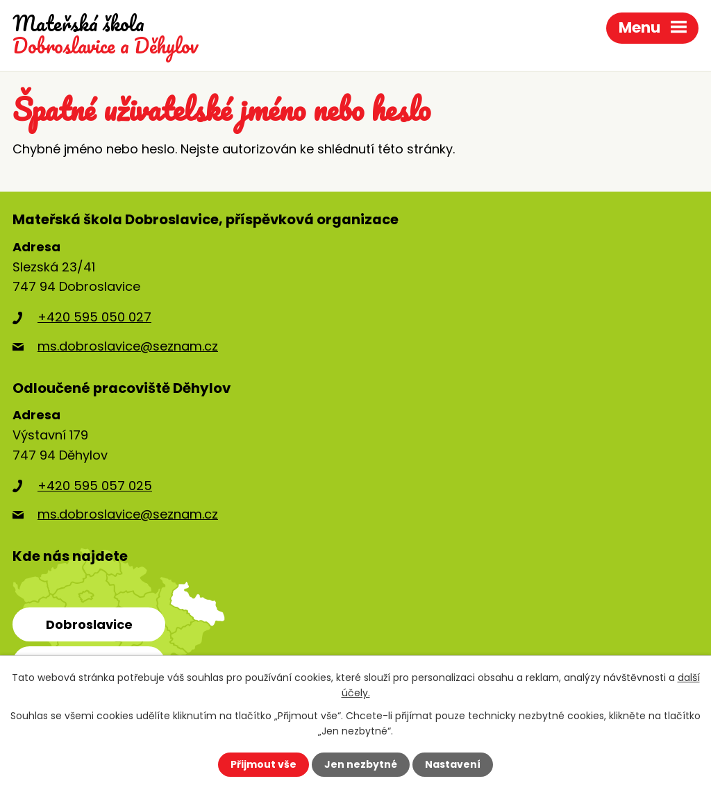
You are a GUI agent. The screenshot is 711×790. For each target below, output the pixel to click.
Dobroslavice (89, 624)
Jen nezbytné (360, 764)
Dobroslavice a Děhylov (105, 35)
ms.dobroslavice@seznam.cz (127, 346)
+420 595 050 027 (94, 317)
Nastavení (452, 764)
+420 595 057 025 (94, 485)
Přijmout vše (263, 764)
